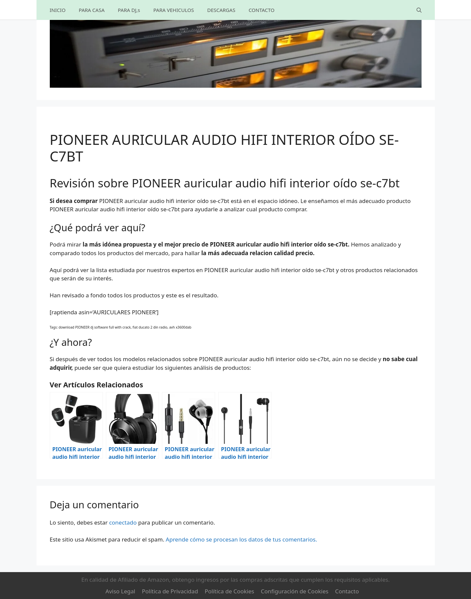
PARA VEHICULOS (173, 10)
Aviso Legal (120, 591)
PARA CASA (92, 10)
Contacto (347, 591)
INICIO (58, 10)
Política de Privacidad (170, 591)
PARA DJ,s (129, 10)
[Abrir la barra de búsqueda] (419, 10)
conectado (123, 522)
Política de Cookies (229, 591)
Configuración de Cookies (295, 591)
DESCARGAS (221, 10)
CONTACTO (262, 10)
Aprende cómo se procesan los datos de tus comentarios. (241, 539)
